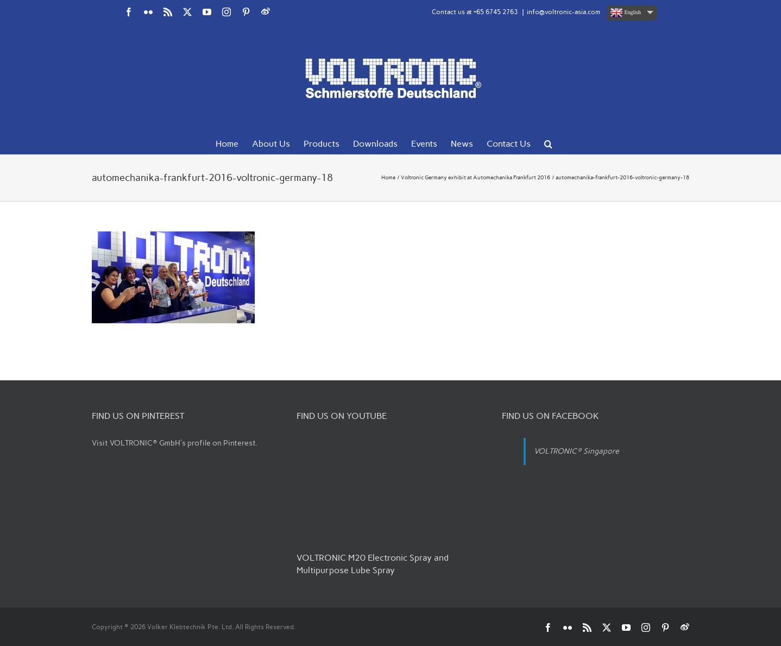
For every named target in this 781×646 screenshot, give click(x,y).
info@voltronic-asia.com (563, 12)
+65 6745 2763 (496, 12)
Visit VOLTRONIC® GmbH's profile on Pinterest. (174, 443)
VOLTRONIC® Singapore (576, 451)
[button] (548, 143)
